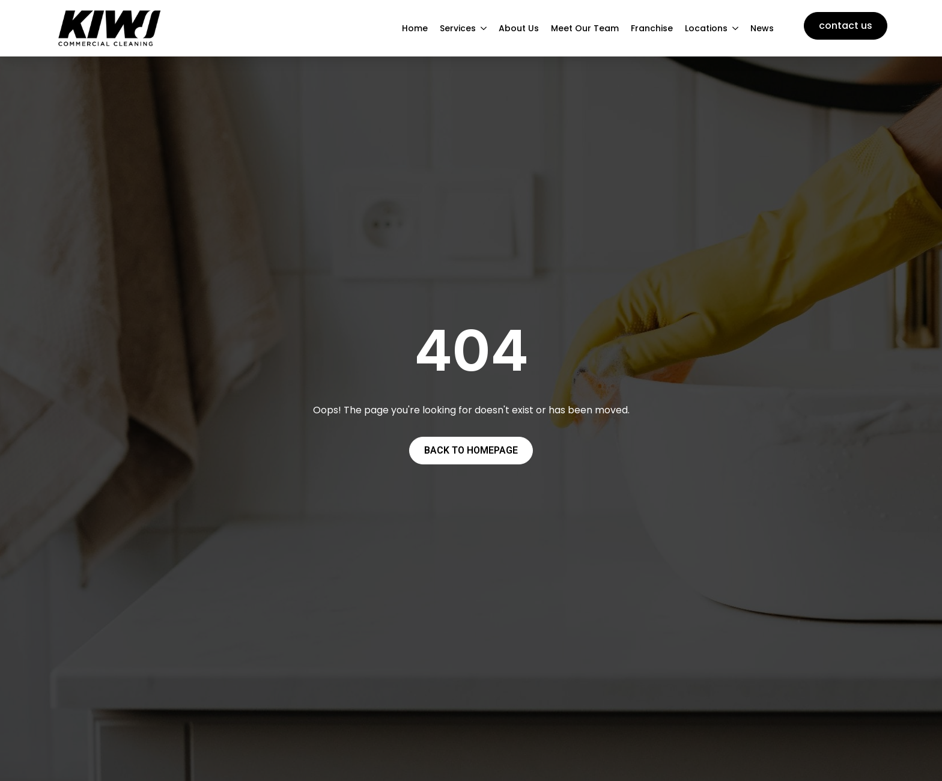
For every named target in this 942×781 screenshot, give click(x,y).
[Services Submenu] (484, 28)
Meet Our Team (585, 28)
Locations (706, 28)
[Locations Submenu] (736, 28)
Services (458, 28)
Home (415, 28)
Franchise (652, 28)
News (762, 28)
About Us (519, 28)
